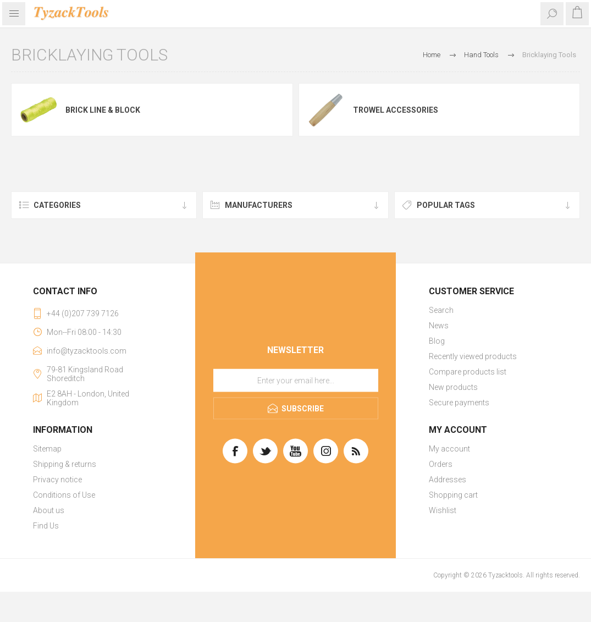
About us (48, 510)
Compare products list (467, 371)
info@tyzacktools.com (86, 350)
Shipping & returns (64, 464)
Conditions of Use (64, 495)
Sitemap (47, 448)
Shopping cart (453, 495)
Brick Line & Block (102, 110)
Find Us (46, 525)
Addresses (447, 479)
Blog (437, 341)
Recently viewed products (473, 356)
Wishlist (442, 510)
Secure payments (459, 402)
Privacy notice (57, 479)
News (439, 325)
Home (431, 55)
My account (449, 448)
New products (453, 387)
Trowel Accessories (395, 110)
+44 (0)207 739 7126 (83, 313)
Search (441, 310)
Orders (440, 464)
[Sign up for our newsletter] (295, 380)
